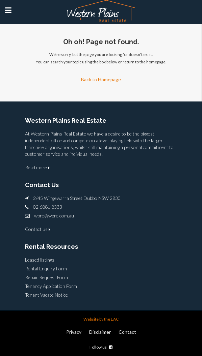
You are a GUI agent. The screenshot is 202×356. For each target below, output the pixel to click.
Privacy (73, 332)
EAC (115, 319)
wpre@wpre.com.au (54, 215)
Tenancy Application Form (51, 286)
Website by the (97, 319)
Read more (37, 167)
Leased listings (39, 260)
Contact (127, 332)
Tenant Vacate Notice (46, 295)
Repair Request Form (46, 277)
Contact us (37, 229)
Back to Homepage (101, 79)
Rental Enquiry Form (46, 268)
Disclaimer (100, 332)
